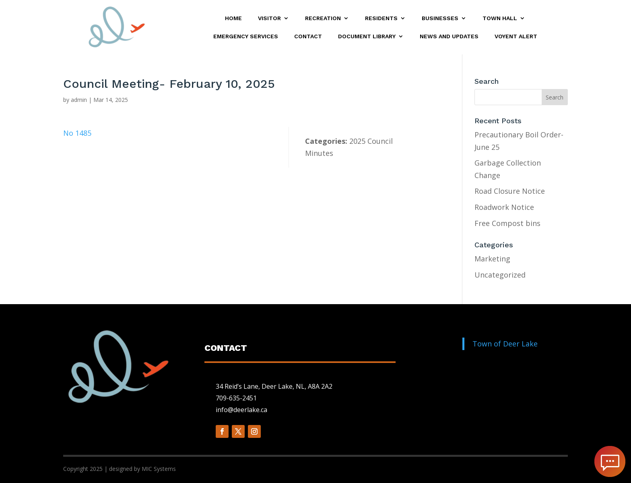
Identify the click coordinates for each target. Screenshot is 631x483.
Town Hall (500, 18)
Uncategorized (500, 275)
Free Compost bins (507, 223)
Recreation (323, 18)
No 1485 (77, 133)
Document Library (367, 36)
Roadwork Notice (504, 207)
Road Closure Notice (509, 191)
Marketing (492, 258)
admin (79, 100)
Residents (381, 18)
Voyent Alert (516, 36)
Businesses (440, 18)
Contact (308, 36)
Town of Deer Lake (505, 343)
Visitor (269, 18)
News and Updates (449, 36)
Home (233, 18)
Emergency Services (245, 36)
